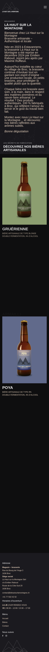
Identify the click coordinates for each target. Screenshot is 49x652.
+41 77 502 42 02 (9, 597)
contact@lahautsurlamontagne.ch (16, 593)
